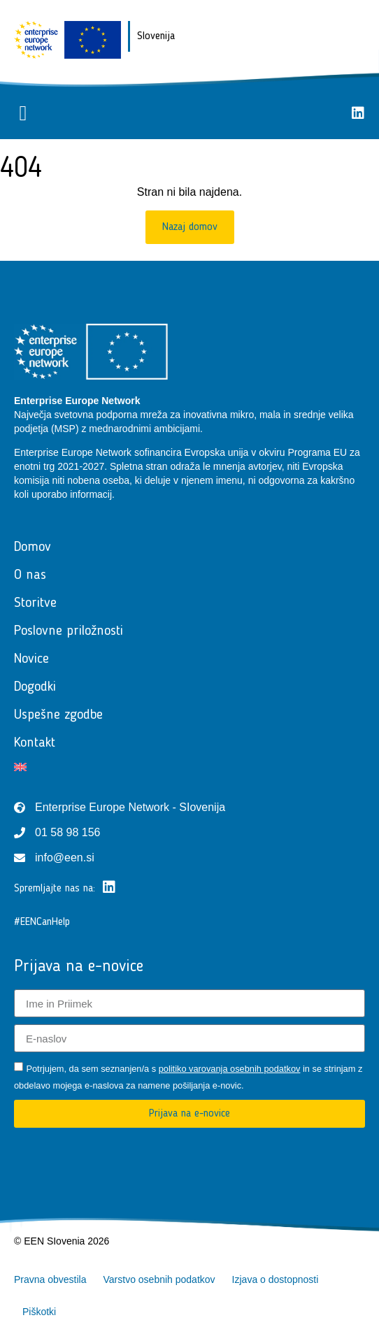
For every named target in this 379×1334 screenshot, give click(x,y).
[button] (23, 113)
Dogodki (35, 687)
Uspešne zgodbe (58, 715)
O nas (30, 575)
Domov (32, 547)
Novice (31, 659)
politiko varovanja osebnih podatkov (230, 1068)
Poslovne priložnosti (68, 631)
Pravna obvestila (50, 1279)
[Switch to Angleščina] (189, 767)
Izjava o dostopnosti (275, 1279)
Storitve (35, 603)
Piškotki (39, 1311)
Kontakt (34, 743)
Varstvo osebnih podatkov (159, 1279)
